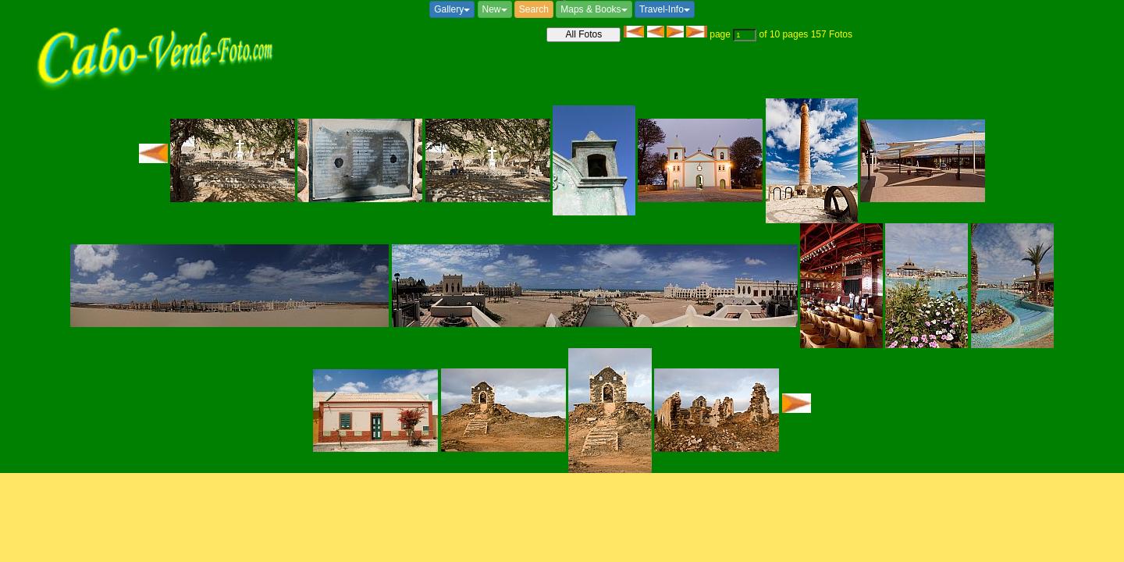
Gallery (452, 9)
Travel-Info (664, 9)
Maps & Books (593, 9)
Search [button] (534, 9)
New (494, 9)
